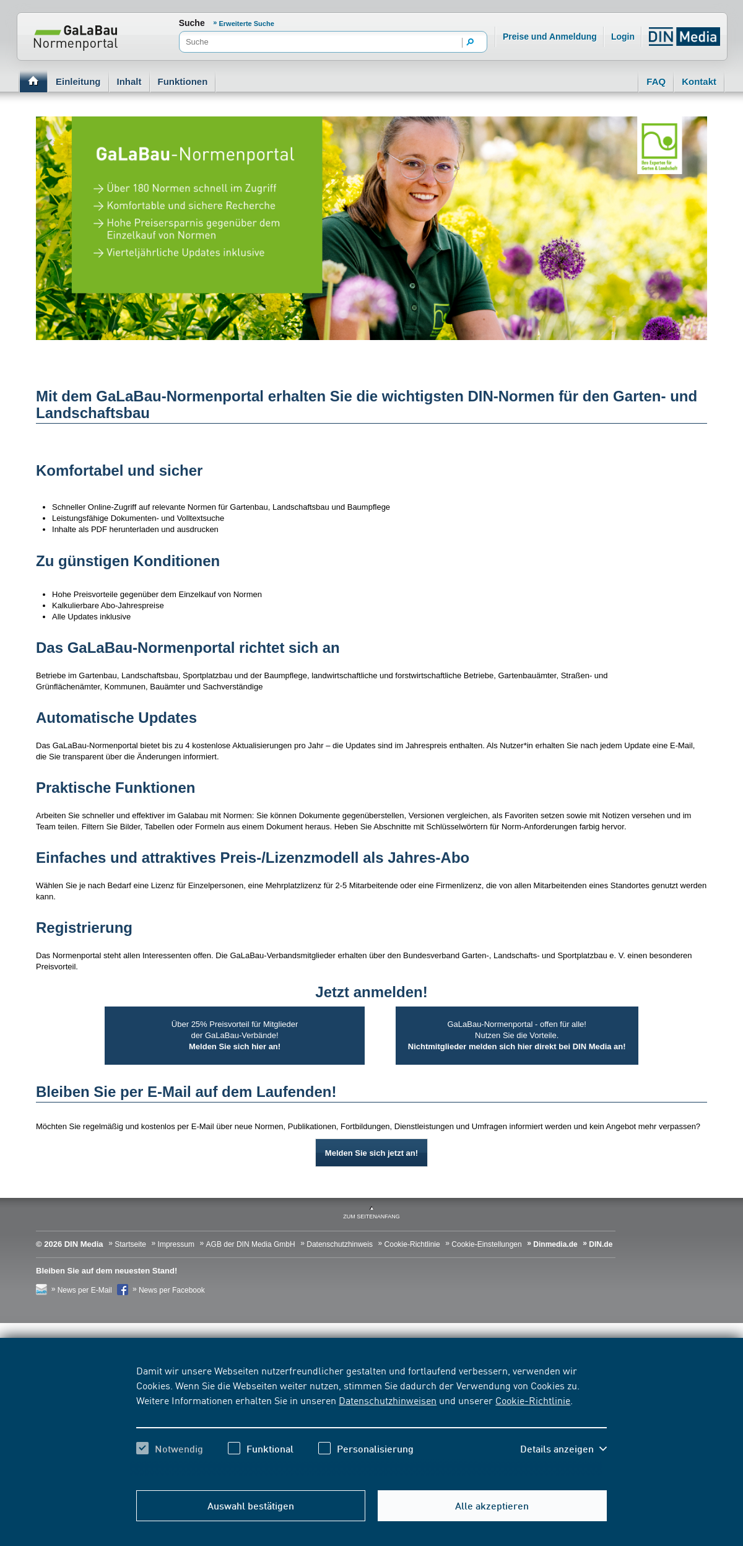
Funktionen (183, 81)
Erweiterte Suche (246, 23)
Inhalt (129, 81)
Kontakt (699, 81)
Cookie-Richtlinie (532, 1400)
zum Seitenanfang (371, 1216)
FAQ (656, 81)
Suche (192, 23)
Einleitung (78, 81)
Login (623, 36)
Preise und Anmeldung (550, 36)
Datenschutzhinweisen (388, 1400)
